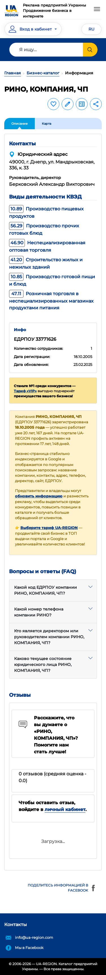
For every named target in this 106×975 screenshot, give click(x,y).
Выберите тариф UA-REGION (49, 528)
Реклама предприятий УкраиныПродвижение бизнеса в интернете (54, 10)
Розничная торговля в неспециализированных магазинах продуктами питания (51, 300)
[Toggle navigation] (97, 9)
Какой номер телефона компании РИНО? (38, 612)
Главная (12, 73)
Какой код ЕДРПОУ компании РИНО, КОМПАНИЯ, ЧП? (45, 590)
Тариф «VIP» (25, 391)
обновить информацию (38, 496)
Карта (46, 124)
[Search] (46, 50)
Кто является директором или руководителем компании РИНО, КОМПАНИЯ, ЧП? (49, 636)
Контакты (15, 924)
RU (91, 29)
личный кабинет (65, 809)
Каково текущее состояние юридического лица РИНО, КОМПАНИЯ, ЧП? (43, 664)
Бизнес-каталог (43, 73)
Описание (19, 124)
